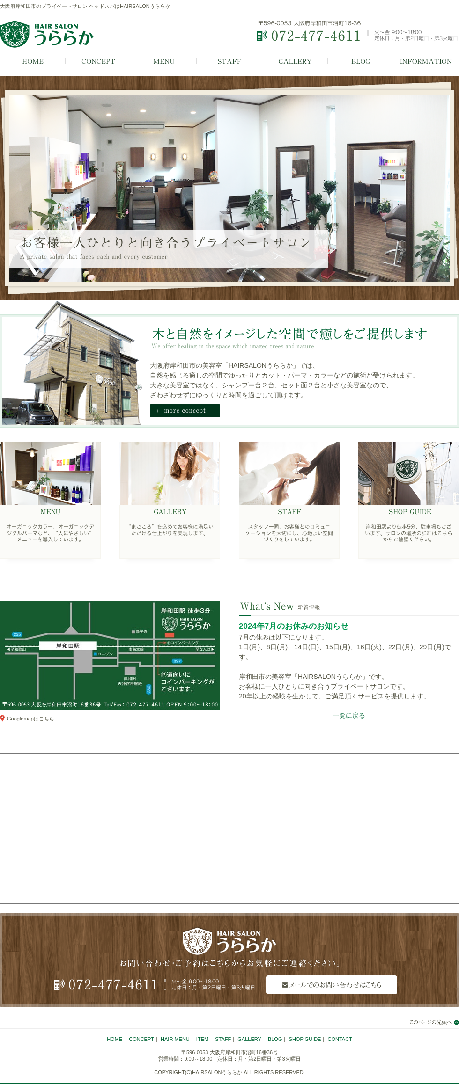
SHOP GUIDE (408, 503)
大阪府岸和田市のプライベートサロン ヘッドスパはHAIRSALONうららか (85, 6)
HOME (33, 61)
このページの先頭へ (428, 1022)
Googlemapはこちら (30, 718)
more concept (185, 410)
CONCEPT (98, 61)
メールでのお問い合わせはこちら (331, 984)
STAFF (229, 61)
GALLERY (295, 61)
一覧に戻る (349, 715)
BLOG (360, 61)
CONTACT (339, 1039)
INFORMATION (426, 61)
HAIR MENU (175, 1039)
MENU (164, 61)
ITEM (202, 1039)
